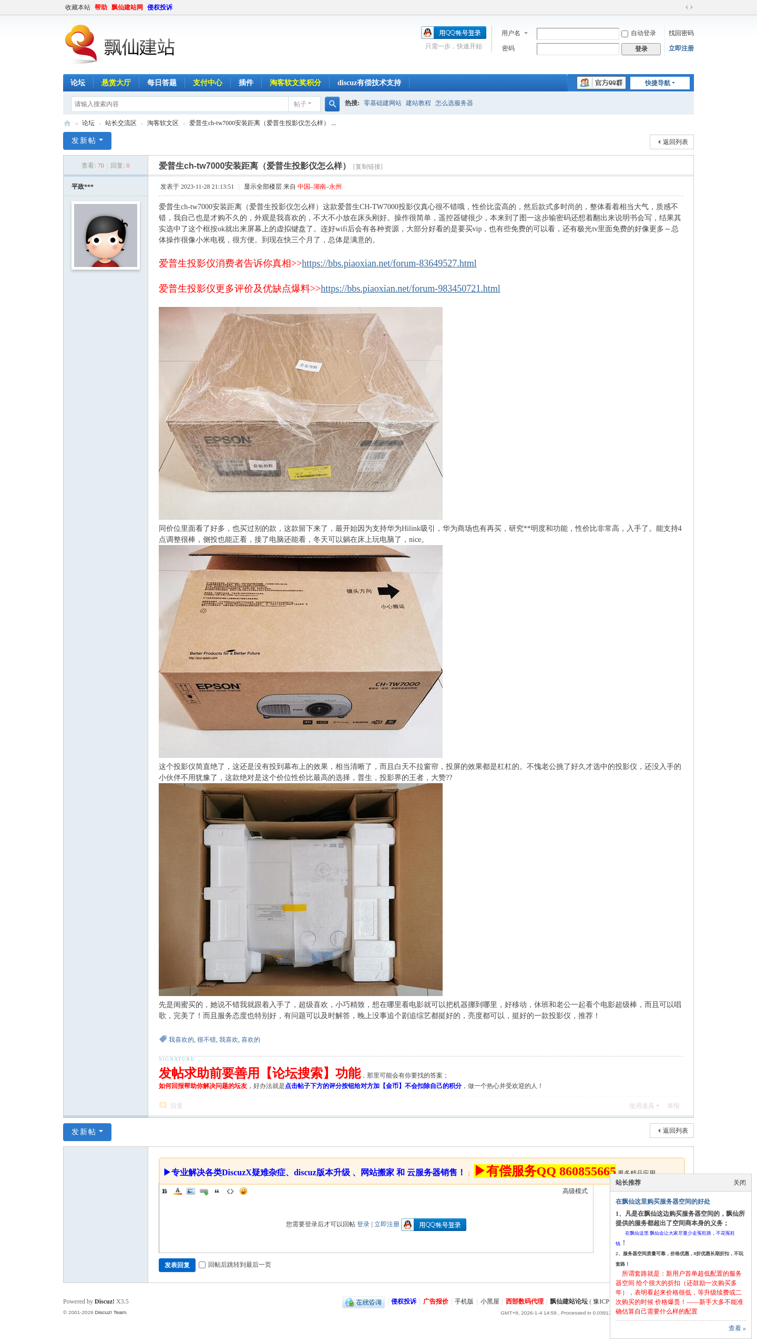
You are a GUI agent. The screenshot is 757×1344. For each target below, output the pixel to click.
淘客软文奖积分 (295, 83)
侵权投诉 (159, 7)
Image (191, 1191)
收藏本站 (77, 7)
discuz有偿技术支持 (369, 83)
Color (177, 1191)
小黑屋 (489, 1301)
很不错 (206, 1039)
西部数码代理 (525, 1301)
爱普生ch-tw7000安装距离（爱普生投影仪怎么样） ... (262, 123)
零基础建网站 (383, 103)
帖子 (300, 104)
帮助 (101, 7)
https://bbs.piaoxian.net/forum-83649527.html (389, 263)
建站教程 (418, 103)
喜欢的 (250, 1039)
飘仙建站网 (127, 7)
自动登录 (638, 33)
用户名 (511, 33)
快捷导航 (657, 83)
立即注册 (681, 48)
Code (230, 1191)
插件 (246, 83)
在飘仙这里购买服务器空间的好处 (663, 1201)
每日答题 (162, 83)
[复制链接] (368, 166)
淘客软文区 (163, 123)
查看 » (737, 1328)
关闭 (739, 1182)
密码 (508, 48)
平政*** (82, 186)
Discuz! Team (110, 1312)
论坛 (77, 83)
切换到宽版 (689, 7)
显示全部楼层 (263, 186)
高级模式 (575, 1191)
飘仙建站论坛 (67, 123)
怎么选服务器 (454, 103)
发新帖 (84, 141)
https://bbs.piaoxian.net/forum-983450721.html (410, 288)
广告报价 (435, 1301)
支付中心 (207, 83)
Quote (217, 1191)
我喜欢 (228, 1039)
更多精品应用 (637, 1173)
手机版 (464, 1301)
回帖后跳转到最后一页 (235, 1264)
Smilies (243, 1191)
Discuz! (105, 1301)
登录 (363, 1224)
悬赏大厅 (116, 83)
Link (204, 1191)
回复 (176, 1106)
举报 (673, 1106)
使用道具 (641, 1106)
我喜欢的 (181, 1039)
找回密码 (681, 33)
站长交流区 (121, 123)
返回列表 (675, 142)
